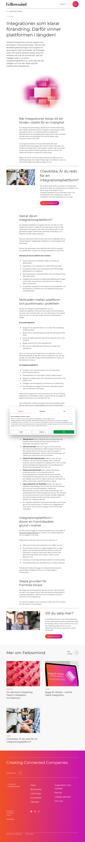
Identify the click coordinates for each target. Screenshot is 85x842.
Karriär (58, 792)
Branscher (36, 789)
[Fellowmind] (16, 4)
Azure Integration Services (28, 533)
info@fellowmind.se (14, 786)
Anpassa (42, 432)
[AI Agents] (63, 4)
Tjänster (34, 801)
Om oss (59, 801)
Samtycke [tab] (20, 411)
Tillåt (64, 432)
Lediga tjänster (63, 796)
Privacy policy (29, 834)
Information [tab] (42, 411)
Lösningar (36, 793)
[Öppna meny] (75, 4)
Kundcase (35, 797)
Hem (33, 785)
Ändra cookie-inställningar (14, 834)
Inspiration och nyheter (63, 787)
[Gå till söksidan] (69, 4)
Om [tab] (64, 411)
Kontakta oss (10, 819)
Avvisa (21, 432)
